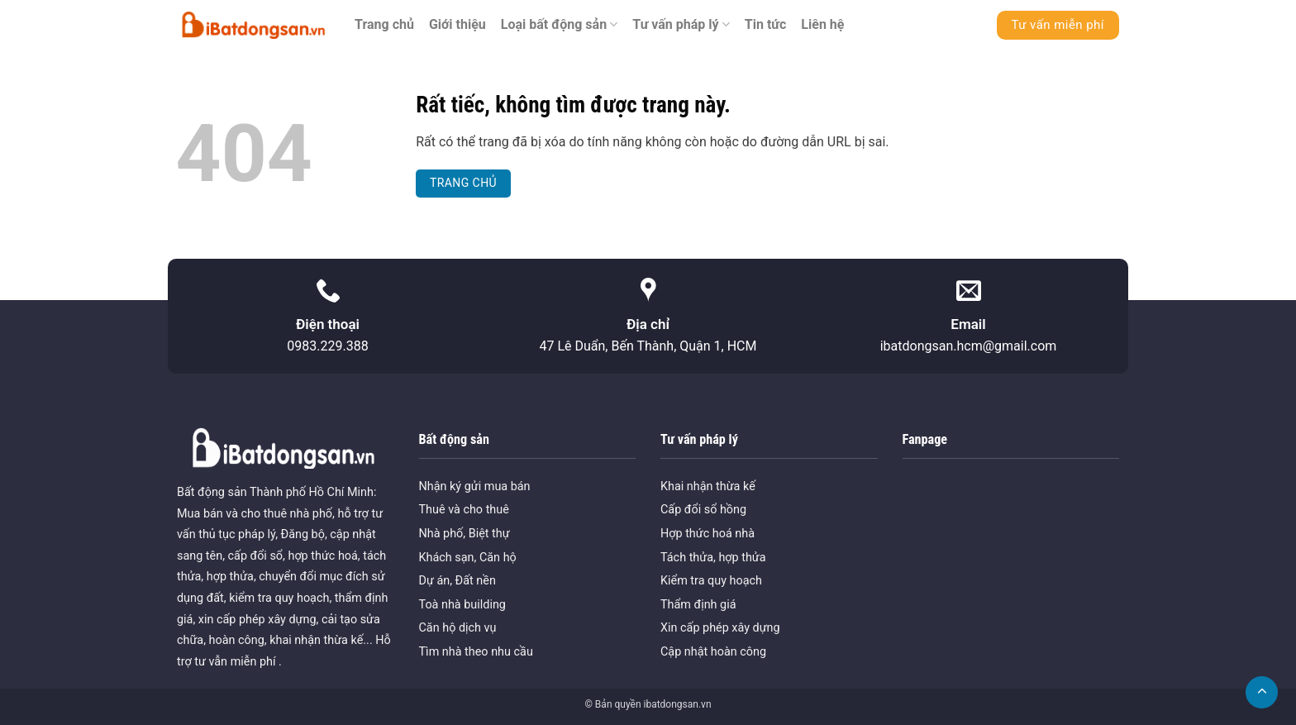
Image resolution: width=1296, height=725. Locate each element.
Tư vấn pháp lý (681, 25)
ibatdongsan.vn (677, 704)
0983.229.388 (327, 346)
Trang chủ (384, 24)
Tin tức (766, 24)
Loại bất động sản (559, 25)
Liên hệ (822, 24)
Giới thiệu (457, 24)
